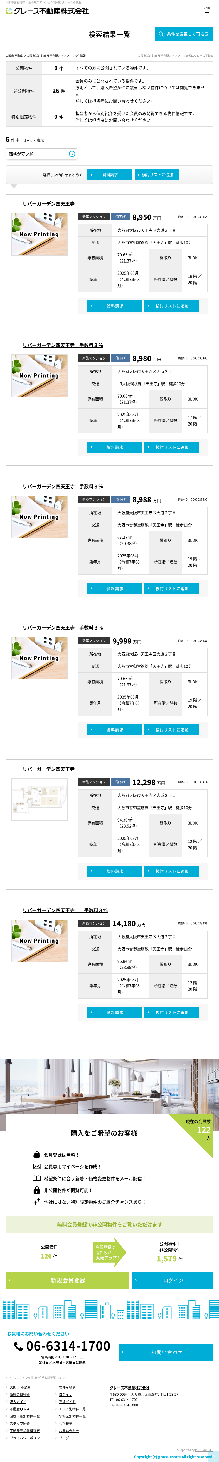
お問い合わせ (69, 1430)
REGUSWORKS (204, 1450)
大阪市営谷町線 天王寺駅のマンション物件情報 (56, 56)
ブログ (64, 1438)
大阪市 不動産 (14, 56)
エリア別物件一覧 (72, 1409)
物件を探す (67, 1387)
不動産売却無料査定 (25, 1430)
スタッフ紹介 (20, 1423)
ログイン (65, 1394)
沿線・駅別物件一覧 (25, 1416)
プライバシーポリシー (26, 1438)
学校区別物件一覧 (72, 1416)
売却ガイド (67, 1401)
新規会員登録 (20, 1394)
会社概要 (65, 1423)
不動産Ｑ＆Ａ (20, 1409)
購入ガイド (18, 1401)
